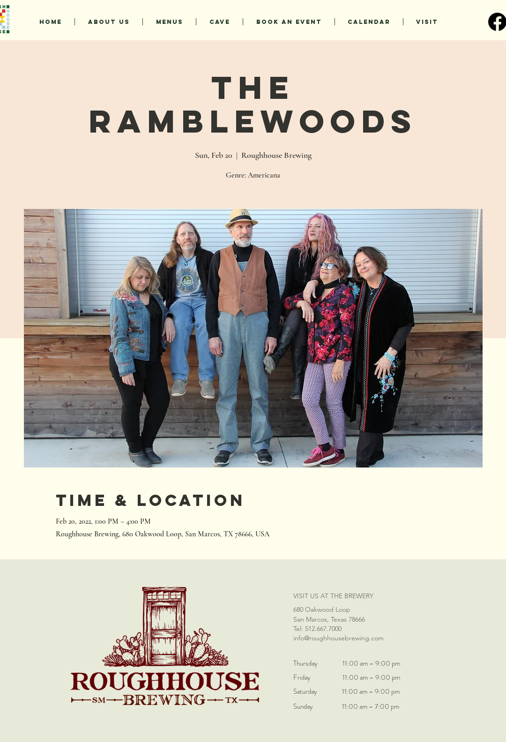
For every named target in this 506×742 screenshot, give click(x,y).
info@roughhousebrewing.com (338, 638)
